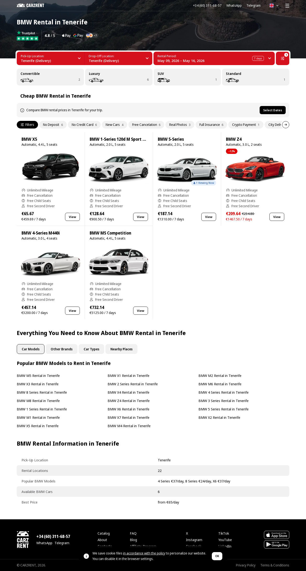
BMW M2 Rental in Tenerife (219, 375)
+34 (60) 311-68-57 (207, 5)
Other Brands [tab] (61, 349)
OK (217, 556)
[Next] (285, 124)
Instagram (194, 539)
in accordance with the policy (144, 553)
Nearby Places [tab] (121, 349)
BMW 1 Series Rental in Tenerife (42, 409)
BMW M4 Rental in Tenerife (129, 425)
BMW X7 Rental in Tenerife (128, 417)
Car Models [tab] (30, 349)
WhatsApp (234, 5)
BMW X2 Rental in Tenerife (219, 417)
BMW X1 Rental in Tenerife (128, 375)
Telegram (253, 5)
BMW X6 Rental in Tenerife (128, 409)
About (102, 539)
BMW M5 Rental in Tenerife (38, 375)
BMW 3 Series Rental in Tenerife (223, 400)
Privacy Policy (246, 565)
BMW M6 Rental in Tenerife (219, 383)
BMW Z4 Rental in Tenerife (129, 400)
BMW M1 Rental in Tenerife (38, 417)
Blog (133, 539)
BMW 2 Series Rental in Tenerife (133, 383)
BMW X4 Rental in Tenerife (128, 392)
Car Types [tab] (91, 349)
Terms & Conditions (274, 565)
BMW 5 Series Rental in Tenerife (223, 409)
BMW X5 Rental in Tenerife (38, 425)
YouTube (225, 539)
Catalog (104, 533)
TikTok (223, 533)
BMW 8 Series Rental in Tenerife (42, 392)
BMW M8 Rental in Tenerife (38, 400)
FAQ (133, 533)
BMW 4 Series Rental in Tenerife (223, 392)
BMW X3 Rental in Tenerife (38, 383)
